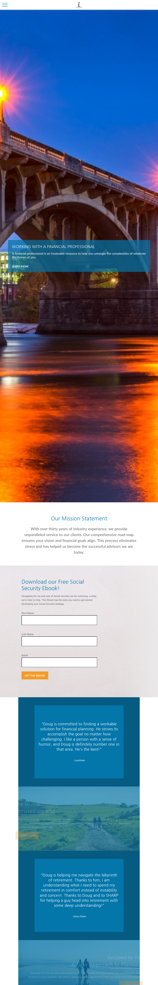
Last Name (28, 634)
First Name (28, 612)
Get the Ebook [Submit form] (35, 675)
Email (25, 655)
